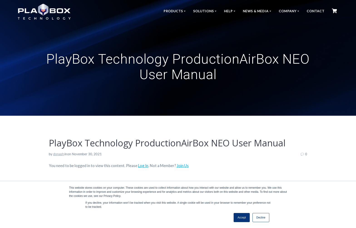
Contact (315, 11)
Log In (143, 165)
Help (228, 11)
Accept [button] (241, 217)
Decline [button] (260, 217)
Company (288, 11)
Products (173, 11)
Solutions (203, 11)
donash (58, 154)
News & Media (256, 11)
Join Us (183, 165)
